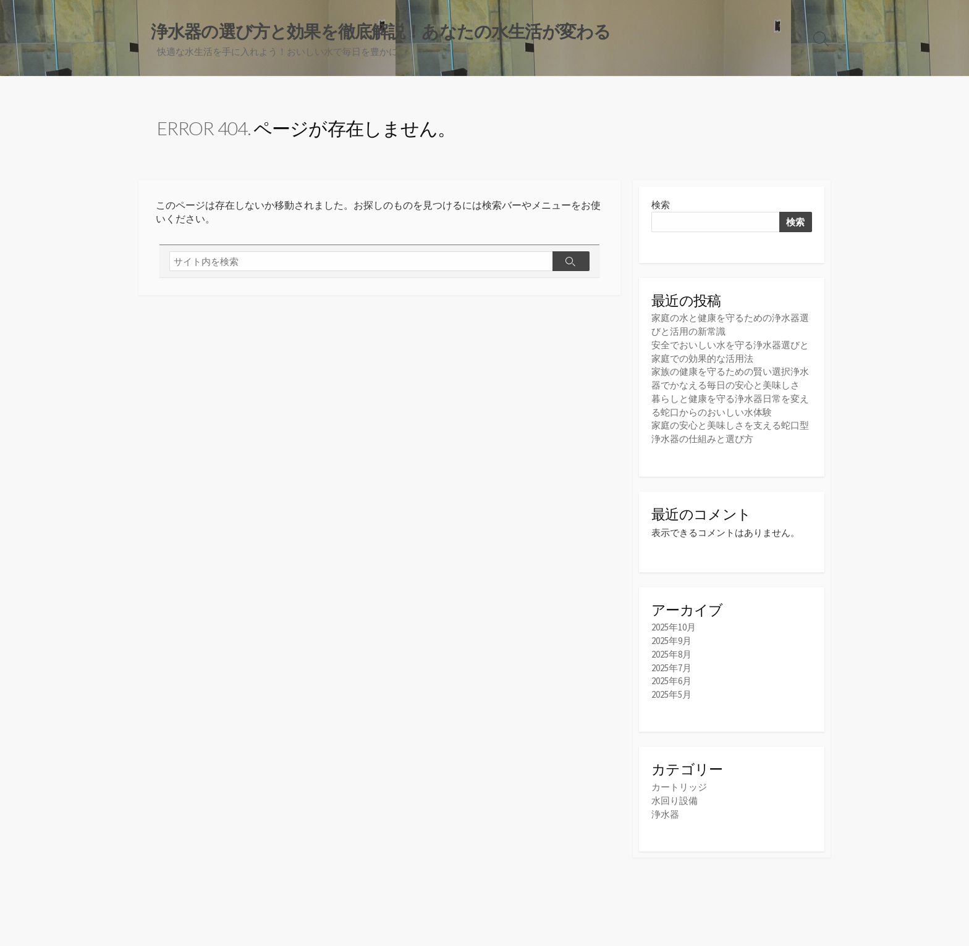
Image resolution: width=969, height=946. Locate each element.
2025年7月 (671, 665)
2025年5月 (671, 691)
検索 (660, 206)
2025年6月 (671, 678)
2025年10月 (673, 626)
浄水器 (665, 810)
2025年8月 (671, 652)
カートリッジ (679, 783)
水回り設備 (674, 797)
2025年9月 (671, 639)
